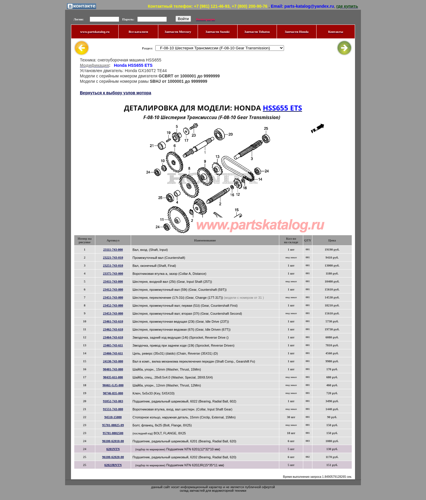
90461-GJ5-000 (113, 385)
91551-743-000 (113, 409)
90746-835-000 (113, 393)
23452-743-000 (113, 305)
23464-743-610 (113, 337)
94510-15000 (113, 417)
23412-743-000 (113, 289)
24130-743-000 (113, 361)
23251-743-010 (113, 265)
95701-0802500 (113, 433)
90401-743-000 (113, 369)
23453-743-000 (113, 313)
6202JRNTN (113, 465)
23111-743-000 (113, 249)
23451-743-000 (113, 297)
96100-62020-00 (113, 457)
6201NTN (113, 449)
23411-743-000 (113, 281)
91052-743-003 (113, 401)
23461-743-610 (113, 321)
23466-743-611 (113, 353)
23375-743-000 (113, 273)
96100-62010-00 (113, 441)
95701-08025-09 (113, 425)
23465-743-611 (113, 345)
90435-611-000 (113, 377)
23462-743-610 (113, 329)
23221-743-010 (113, 257)
